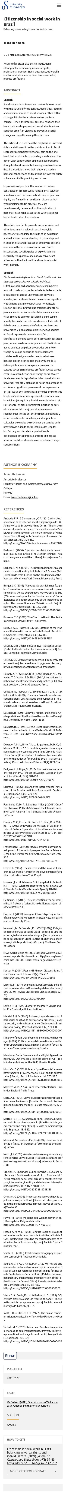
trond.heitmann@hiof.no (24, 497)
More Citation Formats (28, 1471)
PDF (12, 1356)
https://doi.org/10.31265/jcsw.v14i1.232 (31, 54)
